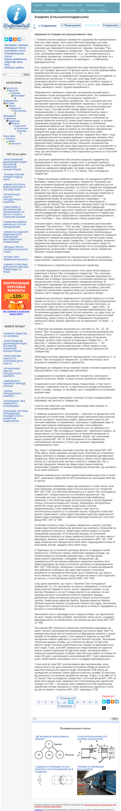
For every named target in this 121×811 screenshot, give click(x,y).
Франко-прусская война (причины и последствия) (14, 187)
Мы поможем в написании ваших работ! (16, 312)
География (19, 95)
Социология (20, 126)
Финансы (10, 138)
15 (58, 702)
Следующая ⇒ (66, 706)
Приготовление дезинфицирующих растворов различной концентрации (15, 164)
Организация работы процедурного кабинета (12, 198)
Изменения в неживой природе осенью (14, 383)
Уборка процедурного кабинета (12, 393)
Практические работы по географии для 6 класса (13, 360)
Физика (22, 131)
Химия (12, 141)
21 (96, 702)
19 (83, 702)
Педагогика (14, 121)
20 (89, 702)
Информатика (10, 101)
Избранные (51, 5)
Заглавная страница (16, 45)
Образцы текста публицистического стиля (15, 249)
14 (51, 702)
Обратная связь (14, 62)
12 (39, 702)
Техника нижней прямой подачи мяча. (13, 177)
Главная (37, 5)
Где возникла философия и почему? (52, 737)
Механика (11, 118)
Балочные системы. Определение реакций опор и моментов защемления (15, 416)
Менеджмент (9, 116)
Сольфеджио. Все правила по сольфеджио (14, 403)
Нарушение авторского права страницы (98, 805)
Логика (12, 106)
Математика (20, 111)
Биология (13, 90)
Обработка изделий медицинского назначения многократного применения (15, 237)
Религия (15, 123)
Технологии (22, 128)
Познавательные (95, 5)
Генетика (15, 93)
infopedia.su (38, 810)
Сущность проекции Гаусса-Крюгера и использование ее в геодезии (54, 769)
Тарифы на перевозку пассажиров (90, 768)
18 (77, 702)
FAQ (7, 64)
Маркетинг (16, 108)
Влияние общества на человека (15, 334)
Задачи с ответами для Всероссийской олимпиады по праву (15, 268)
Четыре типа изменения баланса (15, 258)
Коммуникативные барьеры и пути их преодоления (15, 224)
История (10, 103)
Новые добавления (16, 59)
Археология (12, 88)
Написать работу (14, 67)
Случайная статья (15, 50)
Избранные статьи (15, 48)
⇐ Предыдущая (71, 25)
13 (45, 702)
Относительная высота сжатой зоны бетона (92, 737)
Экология (16, 143)
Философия (9, 136)
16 (64, 702)
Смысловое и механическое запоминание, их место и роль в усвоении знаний (14, 212)
